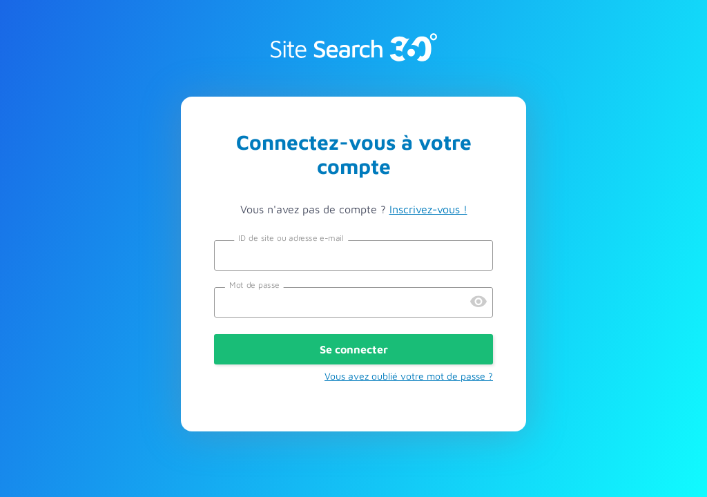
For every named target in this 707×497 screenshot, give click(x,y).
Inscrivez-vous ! (428, 209)
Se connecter (354, 349)
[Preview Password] (478, 302)
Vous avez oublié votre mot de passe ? (409, 376)
